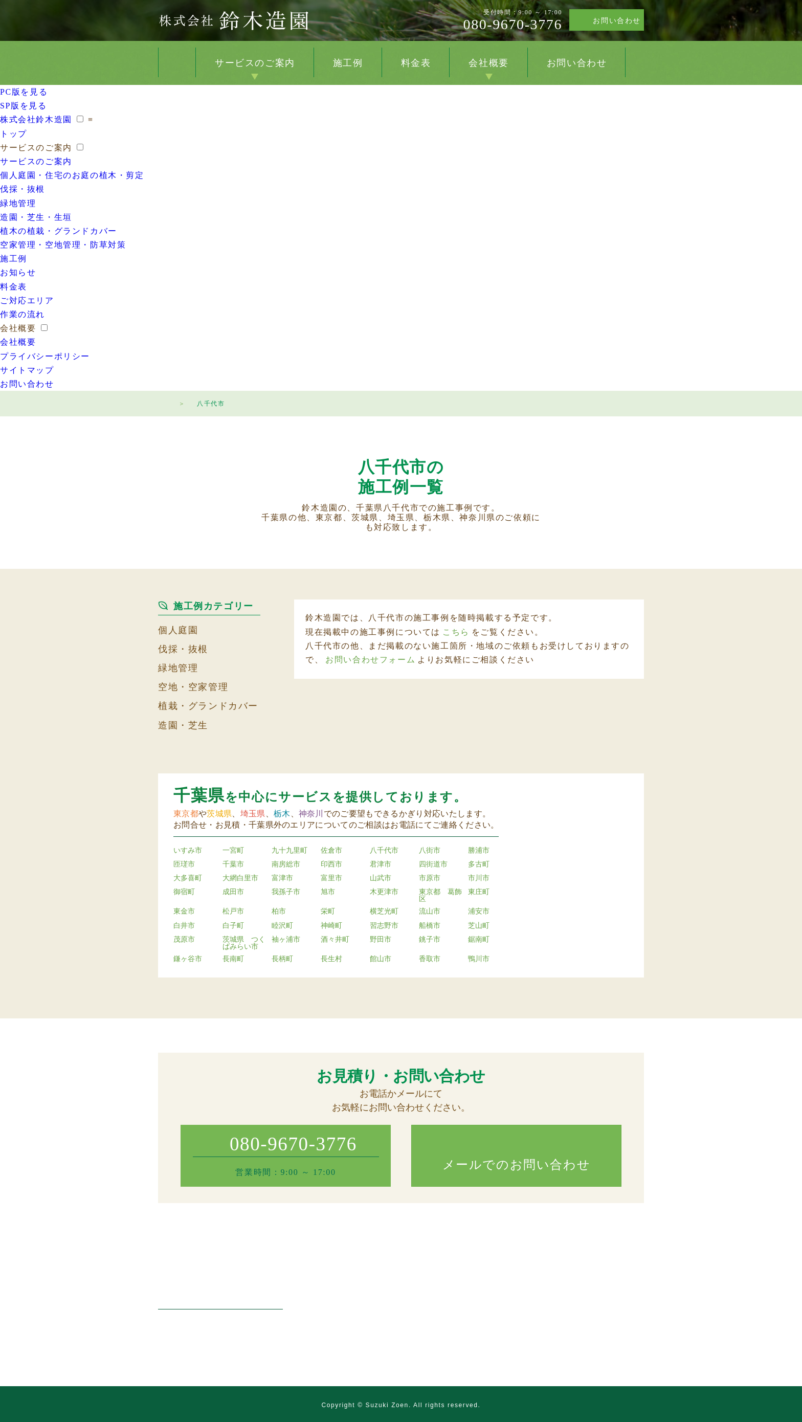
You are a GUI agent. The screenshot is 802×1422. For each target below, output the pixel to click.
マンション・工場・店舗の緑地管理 (395, 1312)
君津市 (380, 864)
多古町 (478, 864)
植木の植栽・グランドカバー (58, 231)
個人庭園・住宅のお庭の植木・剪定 (72, 175)
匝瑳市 (184, 864)
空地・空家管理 (193, 687)
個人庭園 (178, 630)
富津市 (282, 878)
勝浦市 (478, 850)
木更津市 (384, 892)
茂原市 (184, 939)
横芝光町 (384, 911)
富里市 (331, 878)
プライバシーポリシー (45, 356)
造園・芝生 (183, 725)
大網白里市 (240, 878)
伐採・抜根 (22, 189)
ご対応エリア (27, 300)
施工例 (348, 63)
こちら (456, 632)
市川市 (478, 878)
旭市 (328, 892)
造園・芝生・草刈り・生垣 (381, 1325)
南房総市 (286, 864)
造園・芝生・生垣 (36, 217)
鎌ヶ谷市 (187, 959)
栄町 (328, 911)
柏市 (279, 911)
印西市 (331, 864)
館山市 (380, 959)
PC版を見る (24, 91)
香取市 (429, 959)
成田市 (233, 892)
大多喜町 (187, 878)
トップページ (163, 402)
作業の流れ (22, 314)
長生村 (331, 959)
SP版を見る (23, 105)
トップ (177, 62)
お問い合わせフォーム (370, 659)
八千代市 (384, 850)
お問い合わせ (617, 21)
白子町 (233, 925)
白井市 (184, 925)
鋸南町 (478, 939)
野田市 (380, 939)
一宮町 (233, 850)
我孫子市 (286, 892)
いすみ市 (187, 850)
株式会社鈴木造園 (233, 20)
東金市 (184, 911)
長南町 (233, 959)
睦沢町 (282, 925)
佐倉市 (331, 850)
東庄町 (478, 892)
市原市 (429, 878)
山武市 (380, 878)
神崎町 (331, 925)
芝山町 (478, 925)
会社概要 (488, 63)
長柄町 (282, 959)
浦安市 (478, 911)
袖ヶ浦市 (286, 939)
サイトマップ (27, 370)
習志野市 (384, 925)
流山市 (429, 911)
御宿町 (184, 892)
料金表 (416, 63)
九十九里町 (289, 850)
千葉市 (233, 864)
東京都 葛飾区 (440, 895)
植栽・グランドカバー (208, 706)
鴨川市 (478, 959)
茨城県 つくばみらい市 (243, 943)
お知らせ (18, 272)
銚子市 (429, 939)
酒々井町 (335, 939)
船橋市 (429, 925)
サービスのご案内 (255, 63)
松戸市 (233, 911)
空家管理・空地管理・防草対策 (63, 244)
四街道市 (433, 864)
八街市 (429, 850)
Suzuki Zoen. (388, 1405)
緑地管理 (18, 203)
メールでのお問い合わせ (516, 1164)
